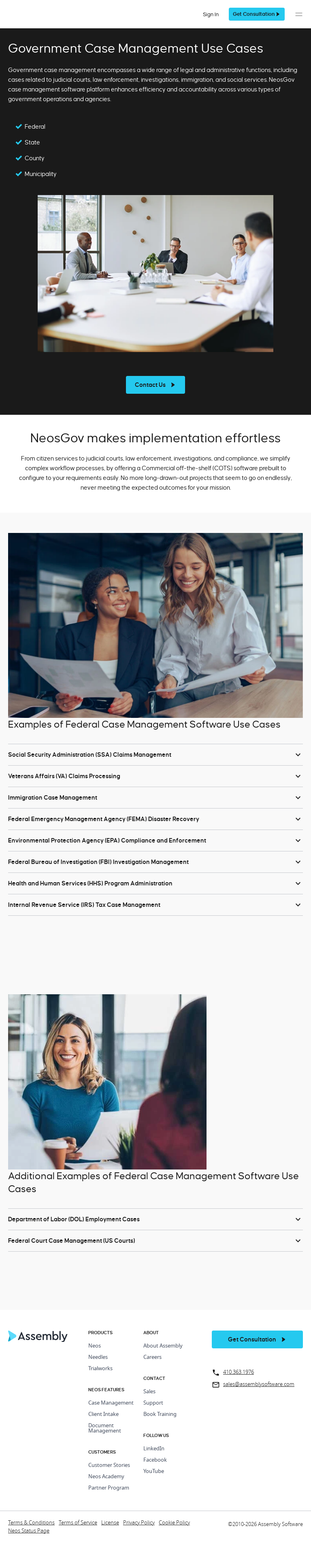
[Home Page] (38, 1339)
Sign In (211, 14)
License (110, 1523)
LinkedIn (153, 1449)
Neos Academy (106, 1476)
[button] (299, 18)
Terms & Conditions (31, 1523)
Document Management (104, 1428)
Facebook (155, 1460)
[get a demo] (257, 14)
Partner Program (108, 1488)
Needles (98, 1357)
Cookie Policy (174, 1523)
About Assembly (163, 1346)
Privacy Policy (139, 1523)
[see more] (155, 385)
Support (153, 1403)
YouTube (153, 1471)
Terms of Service (78, 1523)
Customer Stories (109, 1465)
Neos (94, 1346)
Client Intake (103, 1414)
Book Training (160, 1414)
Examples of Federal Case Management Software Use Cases (144, 724)
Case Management (111, 1403)
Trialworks (100, 1368)
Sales (149, 1391)
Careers (152, 1357)
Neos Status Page (28, 1531)
